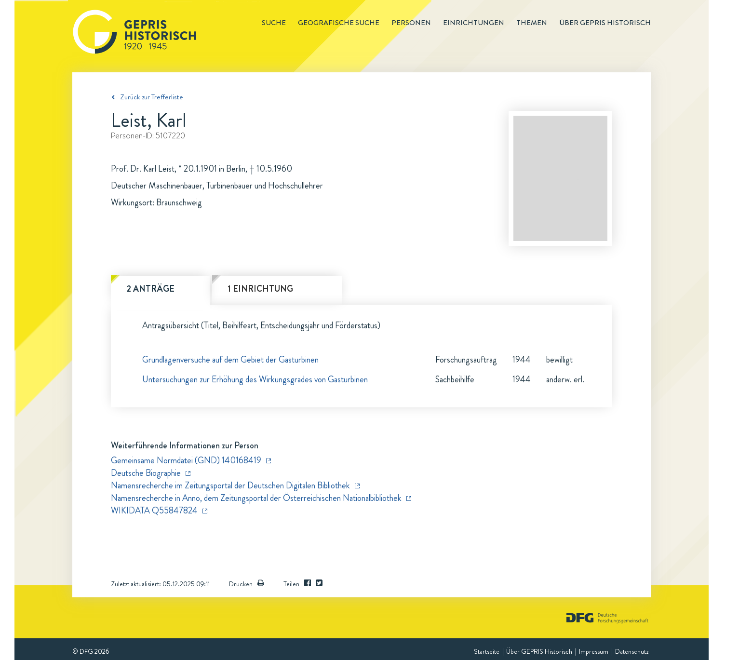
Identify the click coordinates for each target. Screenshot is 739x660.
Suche (274, 22)
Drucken (246, 584)
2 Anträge (150, 289)
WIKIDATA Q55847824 (154, 510)
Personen (411, 22)
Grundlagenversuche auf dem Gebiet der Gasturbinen (230, 359)
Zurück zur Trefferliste (151, 97)
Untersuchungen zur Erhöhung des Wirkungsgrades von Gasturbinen (255, 379)
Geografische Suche (338, 22)
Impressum (593, 651)
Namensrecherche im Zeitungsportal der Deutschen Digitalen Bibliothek (230, 485)
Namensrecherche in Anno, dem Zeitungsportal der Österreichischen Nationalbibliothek (256, 498)
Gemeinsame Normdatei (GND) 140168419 (186, 460)
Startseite (486, 651)
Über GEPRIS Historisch (539, 651)
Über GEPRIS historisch (605, 22)
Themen (531, 22)
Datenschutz (631, 651)
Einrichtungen (473, 22)
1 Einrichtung (260, 289)
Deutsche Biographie (146, 473)
